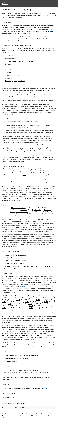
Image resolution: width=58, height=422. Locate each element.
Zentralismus (47, 210)
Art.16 (20, 286)
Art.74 (36, 48)
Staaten (36, 13)
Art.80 (9, 304)
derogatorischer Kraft (15, 318)
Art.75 (4, 302)
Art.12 (3, 280)
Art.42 (24, 296)
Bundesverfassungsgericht (36, 90)
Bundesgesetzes (45, 344)
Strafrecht (7, 67)
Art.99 (13, 312)
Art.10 (14, 276)
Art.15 (30, 282)
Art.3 (36, 318)
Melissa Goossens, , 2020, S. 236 (28, 400)
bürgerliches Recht (10, 56)
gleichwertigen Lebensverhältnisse (19, 212)
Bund (30, 29)
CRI (17, 333)
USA (6, 342)
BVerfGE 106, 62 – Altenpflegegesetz (15, 255)
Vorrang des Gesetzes (11, 361)
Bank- (15, 310)
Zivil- (32, 335)
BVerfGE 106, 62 (6, 110)
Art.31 (24, 175)
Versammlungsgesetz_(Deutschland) (15, 81)
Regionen (40, 325)
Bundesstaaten (19, 346)
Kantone (42, 314)
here (29, 415)
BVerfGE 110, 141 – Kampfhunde (14, 258)
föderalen (31, 13)
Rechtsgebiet (45, 15)
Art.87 (31, 306)
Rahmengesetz (35, 355)
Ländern (44, 278)
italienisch (46, 325)
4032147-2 (22, 403)
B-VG (18, 276)
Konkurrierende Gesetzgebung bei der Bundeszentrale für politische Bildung (25, 388)
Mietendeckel (13, 268)
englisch (52, 342)
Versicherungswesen (30, 310)
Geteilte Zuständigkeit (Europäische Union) (16, 358)
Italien (4, 325)
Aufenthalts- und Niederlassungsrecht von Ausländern (19, 61)
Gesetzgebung (30, 25)
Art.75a (27, 302)
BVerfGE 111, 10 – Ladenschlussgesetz (15, 260)
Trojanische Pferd (36, 210)
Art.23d (39, 290)
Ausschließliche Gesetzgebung (21, 355)
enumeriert (24, 210)
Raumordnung (8, 75)
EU (14, 292)
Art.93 (4, 310)
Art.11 (5, 278)
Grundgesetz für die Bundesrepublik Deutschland (15, 27)
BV (28, 296)
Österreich (6, 276)
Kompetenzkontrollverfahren (38, 104)
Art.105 (51, 48)
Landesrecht (16, 33)
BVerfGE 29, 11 (8, 397)
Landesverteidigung (14, 335)
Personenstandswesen (11, 58)
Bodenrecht (8, 72)
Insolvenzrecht (30, 344)
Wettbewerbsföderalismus (18, 208)
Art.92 (31, 308)
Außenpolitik (5, 335)
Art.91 (4, 308)
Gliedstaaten (9, 15)
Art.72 (48, 31)
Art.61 (53, 298)
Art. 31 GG (31, 33)
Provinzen (48, 335)
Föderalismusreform (31, 110)
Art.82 (30, 304)
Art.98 (38, 310)
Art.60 (36, 298)
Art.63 (18, 300)
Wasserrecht (8, 78)
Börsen (19, 310)
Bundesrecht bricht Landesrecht (10, 177)
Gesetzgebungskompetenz (25, 15)
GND (17, 403)
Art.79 (46, 302)
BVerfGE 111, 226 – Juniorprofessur (14, 263)
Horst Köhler (41, 223)
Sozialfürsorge (24, 335)
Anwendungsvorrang (25, 192)
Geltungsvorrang (41, 177)
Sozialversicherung (10, 69)
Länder (39, 25)
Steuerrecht (8, 64)
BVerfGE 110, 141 (40, 108)
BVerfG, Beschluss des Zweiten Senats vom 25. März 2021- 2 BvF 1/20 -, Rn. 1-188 (27, 266)
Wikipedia (18, 413)
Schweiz (7, 296)
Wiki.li (5, 3)
